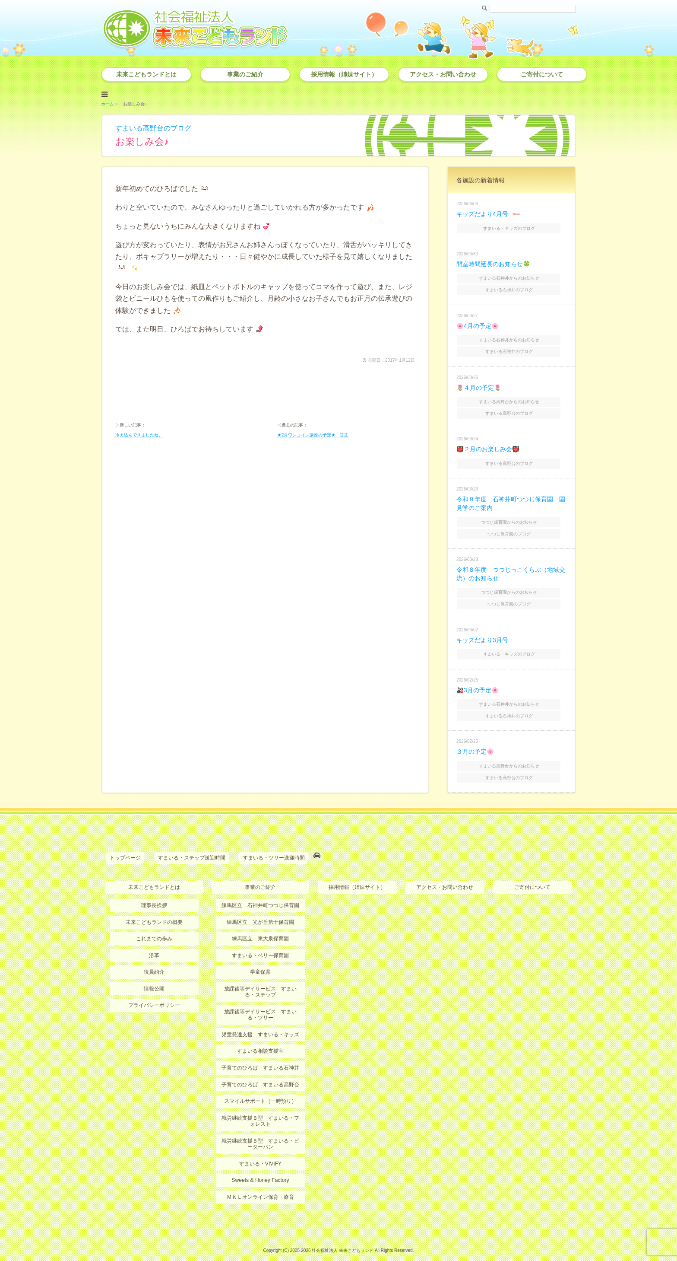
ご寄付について (542, 74)
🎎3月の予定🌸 (477, 680)
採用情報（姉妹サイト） (344, 74)
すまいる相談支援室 (260, 1038)
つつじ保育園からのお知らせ (512, 515)
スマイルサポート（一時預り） (260, 1088)
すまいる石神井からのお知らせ (512, 276)
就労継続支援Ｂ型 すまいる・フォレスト (260, 1108)
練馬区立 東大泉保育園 (260, 926)
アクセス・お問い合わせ (443, 74)
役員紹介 (154, 959)
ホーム (107, 103)
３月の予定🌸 (475, 741)
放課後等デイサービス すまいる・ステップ (260, 979)
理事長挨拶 (154, 893)
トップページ (125, 846)
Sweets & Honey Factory (260, 1167)
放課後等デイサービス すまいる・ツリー (260, 1002)
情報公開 (154, 976)
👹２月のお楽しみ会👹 (487, 444)
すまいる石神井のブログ (512, 287)
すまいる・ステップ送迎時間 (191, 846)
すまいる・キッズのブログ (512, 226)
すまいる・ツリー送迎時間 (274, 846)
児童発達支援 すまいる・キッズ (260, 1022)
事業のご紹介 (245, 74)
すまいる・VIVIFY (260, 1150)
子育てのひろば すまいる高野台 (260, 1072)
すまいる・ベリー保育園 (260, 943)
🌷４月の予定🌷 (478, 383)
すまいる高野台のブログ (153, 127)
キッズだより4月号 (482, 213)
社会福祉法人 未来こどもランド (342, 1237)
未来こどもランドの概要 (154, 910)
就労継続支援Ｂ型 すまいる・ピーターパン (260, 1130)
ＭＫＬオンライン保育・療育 (260, 1184)
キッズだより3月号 (482, 631)
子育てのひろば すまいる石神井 (260, 1055)
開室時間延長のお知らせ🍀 (493, 262)
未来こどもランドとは (146, 74)
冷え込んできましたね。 (139, 435)
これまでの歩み (154, 926)
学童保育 (260, 959)
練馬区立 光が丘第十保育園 (260, 910)
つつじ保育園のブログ (512, 526)
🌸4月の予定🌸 (477, 322)
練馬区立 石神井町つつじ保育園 (260, 893)
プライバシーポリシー (154, 993)
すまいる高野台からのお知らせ (512, 397)
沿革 (154, 943)
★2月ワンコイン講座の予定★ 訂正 (313, 435)
